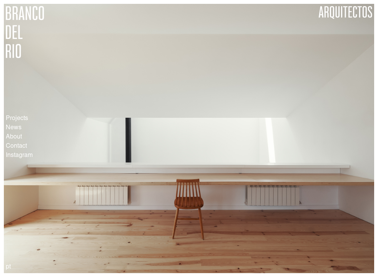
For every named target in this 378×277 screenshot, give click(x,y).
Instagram (19, 155)
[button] (135, 138)
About (14, 137)
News (14, 128)
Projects (17, 118)
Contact (16, 146)
